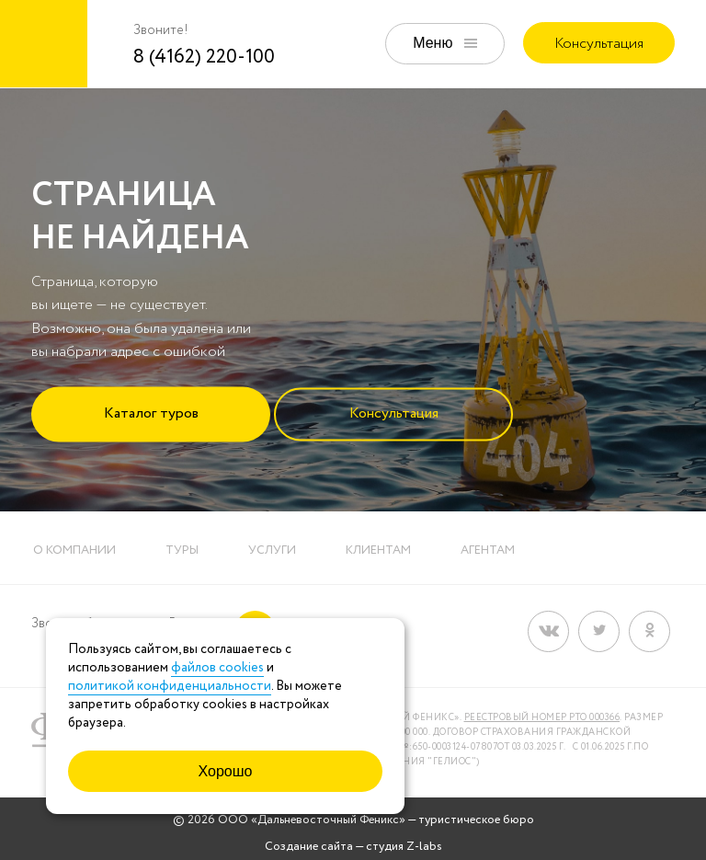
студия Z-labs (404, 846)
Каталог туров (151, 412)
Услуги (272, 550)
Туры (182, 550)
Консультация (598, 43)
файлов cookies (217, 668)
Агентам (488, 550)
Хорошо (226, 771)
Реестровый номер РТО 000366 (542, 718)
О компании (74, 550)
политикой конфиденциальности (169, 686)
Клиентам (378, 550)
